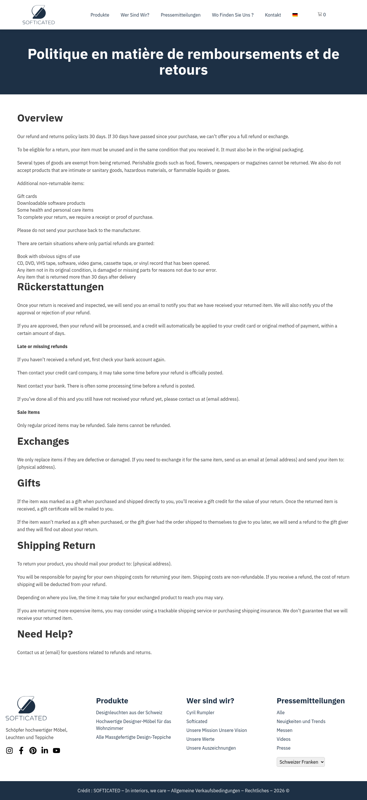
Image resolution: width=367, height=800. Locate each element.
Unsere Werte (200, 739)
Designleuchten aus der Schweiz (129, 712)
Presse (283, 748)
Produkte (100, 15)
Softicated (196, 721)
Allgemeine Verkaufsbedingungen (205, 790)
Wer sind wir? (135, 15)
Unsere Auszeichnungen (211, 748)
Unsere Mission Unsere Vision (216, 730)
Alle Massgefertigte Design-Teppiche (133, 737)
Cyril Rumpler (200, 712)
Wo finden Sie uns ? (233, 15)
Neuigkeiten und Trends (301, 721)
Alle (281, 712)
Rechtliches (257, 790)
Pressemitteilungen (181, 15)
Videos (284, 739)
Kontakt (273, 15)
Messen (284, 730)
